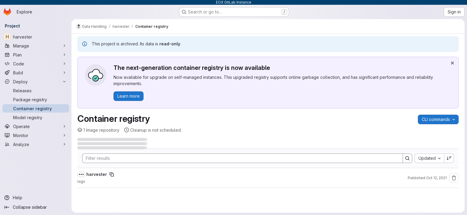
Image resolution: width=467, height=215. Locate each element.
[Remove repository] (454, 178)
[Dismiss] (452, 63)
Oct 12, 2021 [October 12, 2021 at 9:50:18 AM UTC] (436, 178)
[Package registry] (35, 99)
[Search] (239, 158)
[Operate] (35, 126)
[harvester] (35, 37)
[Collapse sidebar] (35, 207)
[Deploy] (35, 81)
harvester (96, 174)
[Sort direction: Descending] (449, 158)
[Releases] (35, 90)
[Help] (35, 198)
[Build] (35, 72)
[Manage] (35, 46)
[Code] (35, 63)
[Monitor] (35, 135)
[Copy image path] (111, 174)
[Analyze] (35, 144)
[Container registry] (35, 108)
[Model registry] (35, 117)
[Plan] (35, 54)
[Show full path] (81, 174)
